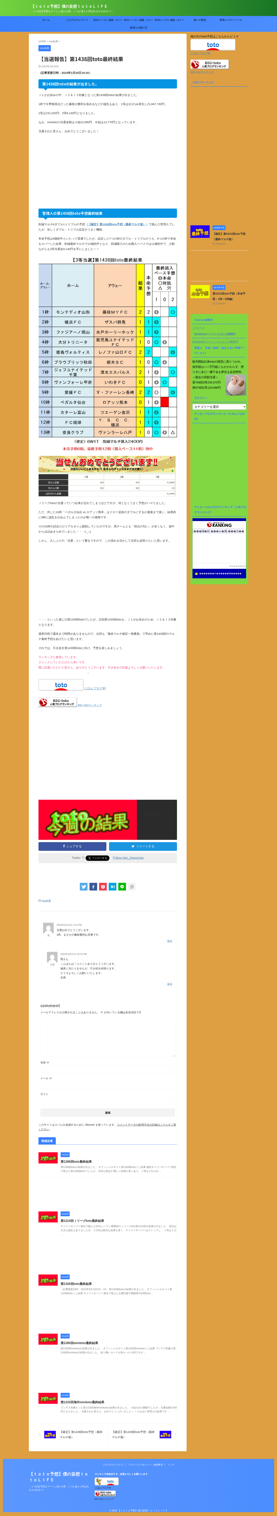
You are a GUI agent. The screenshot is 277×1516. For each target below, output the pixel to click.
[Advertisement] (107, 171)
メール (46, 1078)
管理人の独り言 (138, 27)
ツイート (198, 327)
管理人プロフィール (230, 20)
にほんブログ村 (95, 688)
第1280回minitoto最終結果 (79, 1343)
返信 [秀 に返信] (169, 940)
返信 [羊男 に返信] (169, 983)
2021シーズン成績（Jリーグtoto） (138, 21)
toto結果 (46, 900)
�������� (237, 566)
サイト (44, 1094)
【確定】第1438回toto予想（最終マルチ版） (117, 224)
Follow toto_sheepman (128, 857)
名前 (44, 1062)
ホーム (46, 20)
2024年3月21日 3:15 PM (69, 925)
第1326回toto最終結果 (76, 1283)
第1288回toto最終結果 (76, 1161)
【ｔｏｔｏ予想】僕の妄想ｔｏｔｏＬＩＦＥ (69, 6)
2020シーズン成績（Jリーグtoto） (169, 21)
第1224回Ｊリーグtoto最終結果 (82, 1220)
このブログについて (77, 20)
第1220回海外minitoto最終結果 (82, 1402)
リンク (171, 1464)
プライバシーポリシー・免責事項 (145, 1464)
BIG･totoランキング (90, 705)
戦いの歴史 (200, 20)
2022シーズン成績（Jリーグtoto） (107, 21)
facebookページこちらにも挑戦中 (215, 333)
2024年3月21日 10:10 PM (73, 954)
